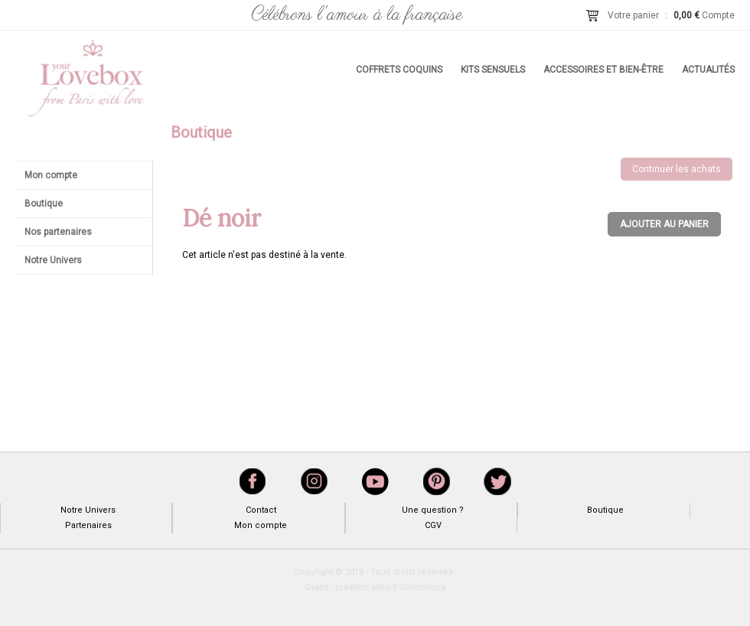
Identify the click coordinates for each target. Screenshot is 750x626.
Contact (261, 510)
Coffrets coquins (399, 69)
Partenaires (88, 525)
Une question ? (433, 510)
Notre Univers (53, 260)
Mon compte (50, 175)
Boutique (43, 203)
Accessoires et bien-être (603, 69)
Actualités (708, 69)
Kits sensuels (493, 69)
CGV (433, 525)
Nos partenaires (58, 232)
